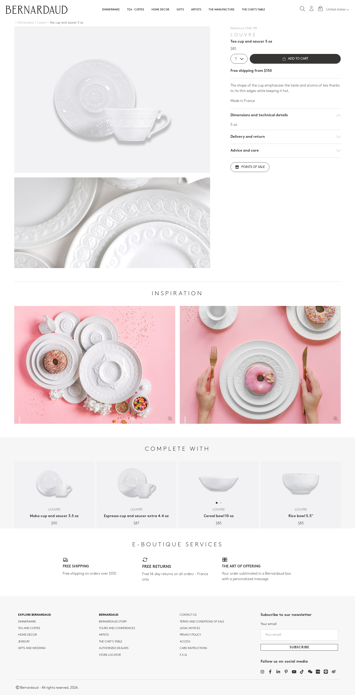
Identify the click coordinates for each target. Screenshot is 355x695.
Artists (196, 9)
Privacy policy (190, 635)
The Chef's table (253, 9)
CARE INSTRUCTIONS (193, 648)
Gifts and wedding (32, 648)
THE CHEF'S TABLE (110, 641)
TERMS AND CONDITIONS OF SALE (202, 621)
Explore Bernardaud (34, 615)
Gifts (180, 9)
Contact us (188, 615)
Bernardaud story (113, 621)
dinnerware (27, 621)
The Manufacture (222, 9)
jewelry (24, 641)
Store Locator (110, 655)
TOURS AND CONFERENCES (117, 628)
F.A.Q (183, 655)
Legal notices (190, 628)
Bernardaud (108, 615)
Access (185, 641)
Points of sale (250, 167)
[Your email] (299, 635)
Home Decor (160, 9)
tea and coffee (29, 628)
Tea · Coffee (135, 9)
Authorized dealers (114, 648)
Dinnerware (111, 9)
